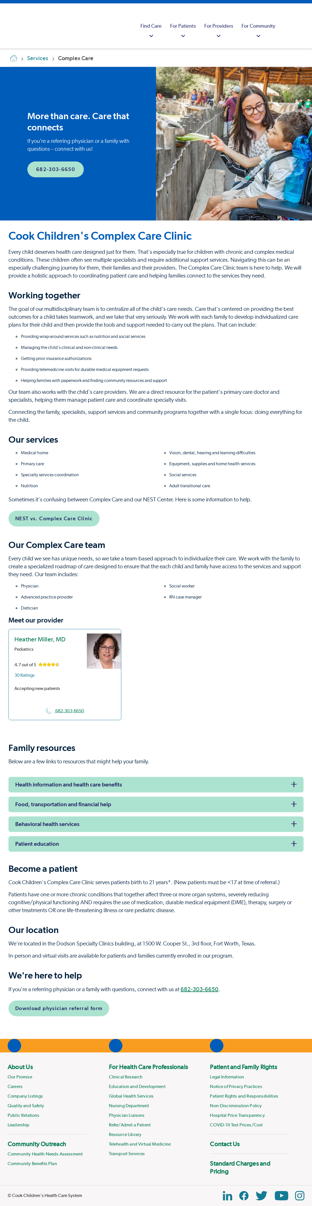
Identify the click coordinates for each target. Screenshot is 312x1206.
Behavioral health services (47, 824)
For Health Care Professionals (148, 1066)
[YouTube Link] (281, 1195)
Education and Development (137, 1086)
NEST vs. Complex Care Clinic (54, 518)
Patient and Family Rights (243, 1066)
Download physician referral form (58, 1008)
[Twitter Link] (261, 1195)
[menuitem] (151, 26)
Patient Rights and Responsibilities (244, 1096)
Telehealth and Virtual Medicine (140, 1144)
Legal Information (227, 1077)
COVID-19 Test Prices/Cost (236, 1125)
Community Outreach (37, 1144)
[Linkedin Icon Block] (227, 1195)
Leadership (19, 1125)
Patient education (37, 843)
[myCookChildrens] (286, 26)
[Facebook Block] (244, 1195)
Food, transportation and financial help (63, 804)
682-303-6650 (55, 169)
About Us (20, 1066)
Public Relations (23, 1115)
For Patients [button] (183, 31)
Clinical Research (126, 1077)
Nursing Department (129, 1105)
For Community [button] (258, 31)
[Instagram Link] (299, 1195)
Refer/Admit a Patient (130, 1125)
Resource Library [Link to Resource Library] (125, 1134)
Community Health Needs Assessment (45, 1154)
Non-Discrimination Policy (236, 1105)
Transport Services (127, 1153)
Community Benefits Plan (32, 1163)
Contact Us (225, 1144)
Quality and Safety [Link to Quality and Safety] (26, 1105)
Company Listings (25, 1096)
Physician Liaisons (127, 1115)
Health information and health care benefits (68, 784)
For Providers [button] (218, 31)
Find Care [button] (151, 31)
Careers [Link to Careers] (15, 1086)
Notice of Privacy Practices (236, 1086)
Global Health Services (131, 1096)
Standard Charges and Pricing (240, 1167)
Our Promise (20, 1077)
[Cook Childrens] (7, 26)
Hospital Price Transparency (237, 1115)
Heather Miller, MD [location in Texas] (39, 639)
